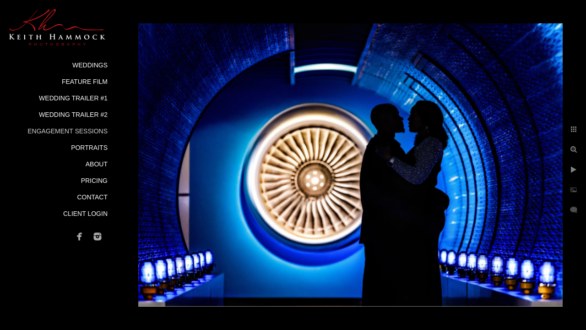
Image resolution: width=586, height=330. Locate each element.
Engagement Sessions (67, 131)
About (97, 164)
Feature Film (85, 81)
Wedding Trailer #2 (73, 114)
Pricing (94, 180)
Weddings (90, 65)
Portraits (89, 147)
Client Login (85, 213)
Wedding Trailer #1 (73, 98)
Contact (92, 197)
